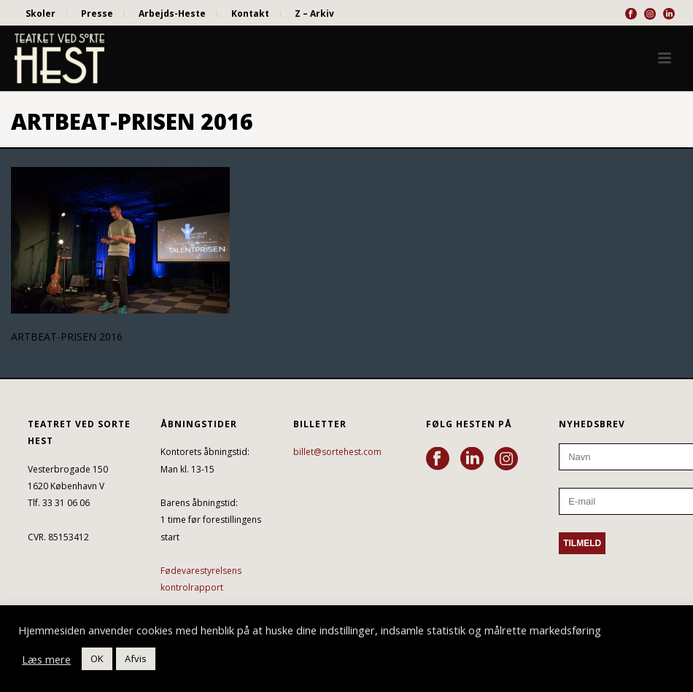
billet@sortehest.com (337, 452)
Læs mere (46, 659)
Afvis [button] (136, 658)
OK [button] (97, 658)
